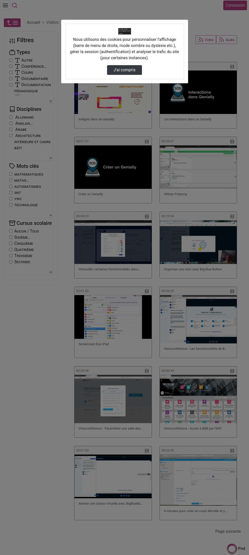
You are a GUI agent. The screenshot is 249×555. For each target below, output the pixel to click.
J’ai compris (124, 69)
